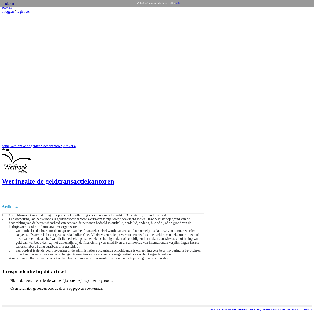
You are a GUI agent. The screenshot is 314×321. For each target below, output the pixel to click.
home (6, 146)
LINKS (252, 309)
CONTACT (307, 309)
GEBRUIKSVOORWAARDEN (276, 309)
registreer (23, 11)
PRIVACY (296, 309)
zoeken (7, 7)
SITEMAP (242, 309)
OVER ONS (215, 309)
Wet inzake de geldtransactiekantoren (36, 146)
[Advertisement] (15, 79)
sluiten (179, 3)
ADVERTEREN (229, 309)
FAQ (259, 309)
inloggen (8, 11)
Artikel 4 (69, 146)
